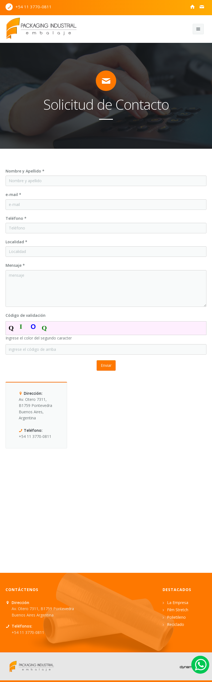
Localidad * (16, 241)
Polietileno (176, 617)
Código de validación (26, 315)
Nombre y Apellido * (25, 171)
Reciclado (175, 624)
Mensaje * (15, 265)
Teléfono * (16, 218)
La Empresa (177, 602)
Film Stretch (177, 609)
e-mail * (13, 194)
